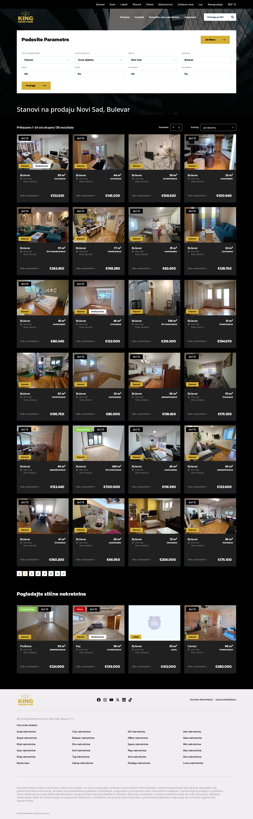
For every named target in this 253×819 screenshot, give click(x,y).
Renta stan (23, 762)
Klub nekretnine (26, 743)
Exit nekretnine (81, 750)
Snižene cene (185, 4)
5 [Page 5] (51, 573)
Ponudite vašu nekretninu (164, 17)
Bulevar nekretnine (83, 737)
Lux (201, 4)
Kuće (112, 4)
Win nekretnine (192, 743)
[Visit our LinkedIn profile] (124, 699)
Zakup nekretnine (82, 762)
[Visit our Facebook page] (99, 699)
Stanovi (100, 4)
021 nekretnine (136, 731)
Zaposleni (190, 17)
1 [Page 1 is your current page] (25, 573)
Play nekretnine (137, 750)
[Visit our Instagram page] (105, 699)
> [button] (63, 573)
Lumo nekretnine (193, 762)
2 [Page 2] (31, 573)
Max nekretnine (192, 750)
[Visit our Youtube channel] (111, 699)
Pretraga (36, 85)
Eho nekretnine (81, 743)
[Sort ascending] (173, 127)
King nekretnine (26, 756)
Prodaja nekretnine (139, 762)
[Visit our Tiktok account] (130, 699)
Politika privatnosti (201, 699)
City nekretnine (81, 731)
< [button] (19, 573)
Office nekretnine (138, 737)
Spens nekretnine (138, 743)
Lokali (124, 4)
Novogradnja (215, 4)
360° (232, 4)
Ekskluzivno (165, 4)
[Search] (232, 17)
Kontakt (139, 17)
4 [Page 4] (44, 573)
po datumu (209, 127)
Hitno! (149, 4)
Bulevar (189, 59)
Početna (125, 17)
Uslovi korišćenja (226, 699)
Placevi (137, 4)
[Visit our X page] (118, 699)
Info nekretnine (192, 731)
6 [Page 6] (57, 573)
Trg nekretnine (81, 756)
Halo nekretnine (192, 737)
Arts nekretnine (137, 756)
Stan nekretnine (26, 750)
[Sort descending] (179, 127)
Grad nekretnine (26, 731)
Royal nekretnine (27, 737)
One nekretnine (192, 756)
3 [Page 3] (38, 573)
